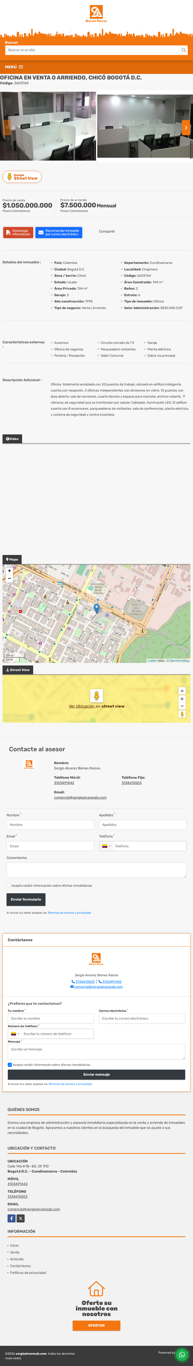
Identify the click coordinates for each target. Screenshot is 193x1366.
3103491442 (64, 783)
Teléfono (107, 836)
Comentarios (17, 858)
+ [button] (9, 571)
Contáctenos (20, 1266)
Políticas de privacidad (28, 1273)
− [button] (9, 579)
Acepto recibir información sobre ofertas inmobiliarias (52, 885)
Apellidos (107, 815)
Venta (14, 1252)
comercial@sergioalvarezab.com (80, 797)
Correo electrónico (113, 1011)
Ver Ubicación (82, 706)
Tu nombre (17, 1011)
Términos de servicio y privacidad (69, 912)
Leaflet (152, 660)
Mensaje (15, 1042)
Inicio (14, 1245)
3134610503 (131, 783)
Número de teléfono (23, 1026)
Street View (22, 177)
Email (12, 836)
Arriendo (17, 1259)
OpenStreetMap (179, 660)
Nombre (14, 815)
